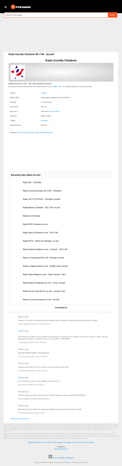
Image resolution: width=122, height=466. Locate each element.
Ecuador (81, 442)
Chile (54, 442)
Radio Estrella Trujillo (26, 132)
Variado (44, 93)
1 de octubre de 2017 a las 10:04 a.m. (32, 342)
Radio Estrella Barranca (44, 132)
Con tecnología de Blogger (61, 458)
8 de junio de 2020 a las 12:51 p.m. (31, 385)
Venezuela (90, 442)
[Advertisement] (61, 35)
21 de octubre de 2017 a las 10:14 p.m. (33, 356)
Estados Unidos (70, 442)
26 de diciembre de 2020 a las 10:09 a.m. (33, 399)
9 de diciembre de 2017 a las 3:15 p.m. (33, 371)
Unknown (21, 331)
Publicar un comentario (20, 419)
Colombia (47, 442)
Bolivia (39, 442)
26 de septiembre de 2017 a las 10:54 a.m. (34, 324)
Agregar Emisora (61, 449)
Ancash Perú (54, 111)
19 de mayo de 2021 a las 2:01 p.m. (31, 413)
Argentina (31, 442)
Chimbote (44, 121)
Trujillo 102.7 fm (59, 86)
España (60, 442)
